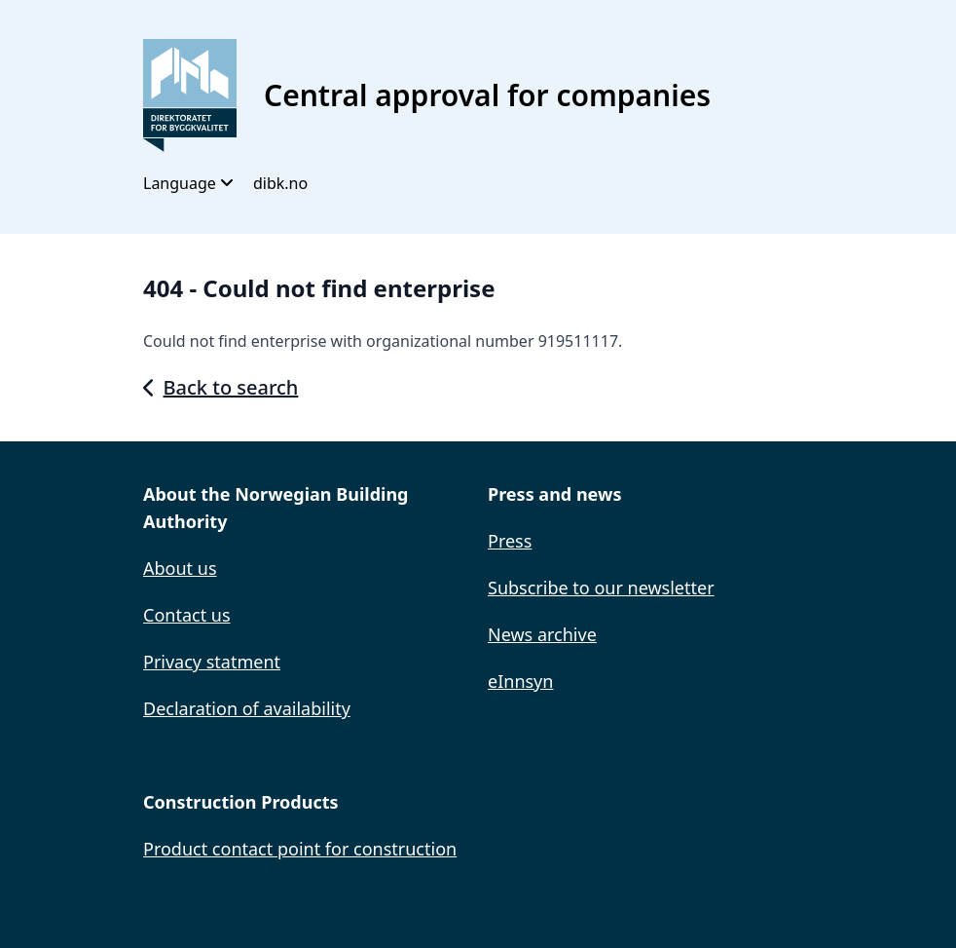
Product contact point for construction (300, 848)
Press (510, 540)
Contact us (187, 614)
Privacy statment (211, 661)
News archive (542, 634)
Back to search (220, 387)
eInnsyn (520, 681)
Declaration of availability (246, 708)
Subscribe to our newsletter (601, 587)
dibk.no (280, 183)
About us (180, 568)
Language (188, 183)
